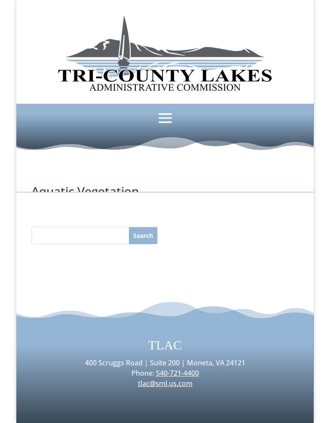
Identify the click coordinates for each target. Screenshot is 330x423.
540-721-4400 (177, 373)
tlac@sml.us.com (165, 383)
